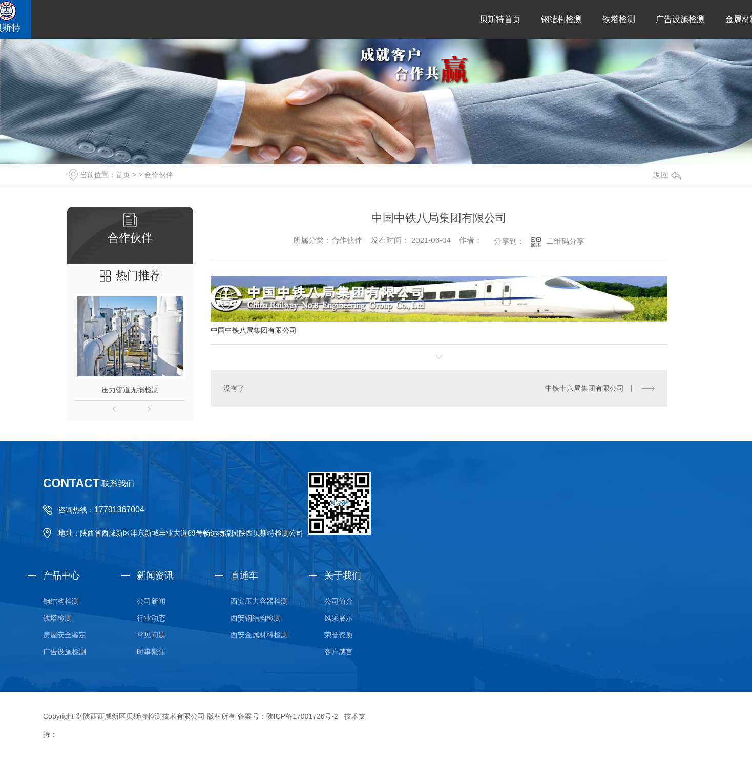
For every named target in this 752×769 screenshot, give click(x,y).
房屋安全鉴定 (64, 635)
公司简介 (338, 601)
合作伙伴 (158, 174)
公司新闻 (151, 601)
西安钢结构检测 (256, 618)
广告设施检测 (680, 19)
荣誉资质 (338, 635)
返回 (667, 174)
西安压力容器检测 (259, 601)
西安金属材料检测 (259, 635)
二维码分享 (565, 241)
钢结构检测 (561, 19)
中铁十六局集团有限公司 (584, 388)
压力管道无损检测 (130, 390)
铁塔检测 (618, 19)
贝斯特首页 (499, 19)
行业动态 (151, 618)
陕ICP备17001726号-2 (302, 716)
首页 (123, 174)
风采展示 (338, 618)
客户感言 (338, 652)
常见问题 (151, 635)
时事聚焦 (151, 652)
